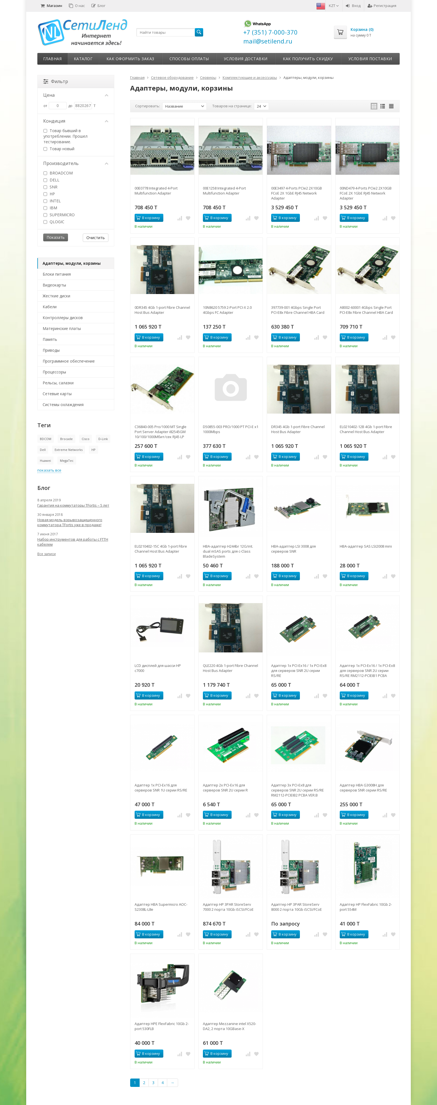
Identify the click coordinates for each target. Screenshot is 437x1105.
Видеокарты (54, 285)
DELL (51, 180)
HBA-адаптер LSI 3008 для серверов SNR (293, 549)
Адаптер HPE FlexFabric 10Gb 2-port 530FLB (162, 1026)
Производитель (75, 163)
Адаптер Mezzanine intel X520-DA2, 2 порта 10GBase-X (229, 1026)
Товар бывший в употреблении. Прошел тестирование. (65, 136)
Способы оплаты (189, 58)
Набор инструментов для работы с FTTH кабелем (72, 542)
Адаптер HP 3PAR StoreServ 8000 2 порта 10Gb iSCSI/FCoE (296, 907)
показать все (49, 470)
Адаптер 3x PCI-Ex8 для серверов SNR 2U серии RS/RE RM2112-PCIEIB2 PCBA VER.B (297, 790)
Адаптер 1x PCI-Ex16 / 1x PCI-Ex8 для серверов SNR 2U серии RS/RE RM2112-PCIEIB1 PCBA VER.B (367, 670)
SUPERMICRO (59, 214)
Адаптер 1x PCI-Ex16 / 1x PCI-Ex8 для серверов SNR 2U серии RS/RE (298, 670)
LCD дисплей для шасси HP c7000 (158, 668)
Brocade (66, 439)
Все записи (46, 554)
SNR (50, 187)
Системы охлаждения (63, 404)
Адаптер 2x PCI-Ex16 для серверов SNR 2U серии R (225, 788)
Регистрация (382, 5)
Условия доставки (246, 58)
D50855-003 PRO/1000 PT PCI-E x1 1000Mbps (230, 429)
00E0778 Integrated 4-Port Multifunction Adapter (156, 191)
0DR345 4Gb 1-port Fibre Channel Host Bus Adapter (162, 310)
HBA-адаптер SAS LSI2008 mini (366, 546)
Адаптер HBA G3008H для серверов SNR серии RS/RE (363, 788)
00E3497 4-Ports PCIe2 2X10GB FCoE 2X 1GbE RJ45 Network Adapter (296, 193)
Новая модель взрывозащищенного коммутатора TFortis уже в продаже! (69, 522)
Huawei (45, 460)
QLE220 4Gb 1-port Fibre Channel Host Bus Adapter (230, 668)
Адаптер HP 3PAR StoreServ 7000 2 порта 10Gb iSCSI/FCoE (228, 907)
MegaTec (67, 460)
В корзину (148, 217)
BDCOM (45, 439)
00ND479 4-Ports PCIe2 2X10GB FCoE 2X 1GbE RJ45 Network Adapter (366, 193)
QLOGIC (53, 221)
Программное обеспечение (69, 361)
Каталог (83, 58)
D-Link (103, 439)
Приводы (51, 350)
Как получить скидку (308, 58)
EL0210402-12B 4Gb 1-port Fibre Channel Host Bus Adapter (366, 429)
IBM (50, 207)
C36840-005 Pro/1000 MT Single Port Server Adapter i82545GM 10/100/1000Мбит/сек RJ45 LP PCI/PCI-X (160, 431)
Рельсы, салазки (58, 382)
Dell (43, 450)
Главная (52, 58)
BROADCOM (58, 173)
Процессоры (54, 372)
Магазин (51, 5)
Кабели (50, 306)
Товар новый (58, 148)
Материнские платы (62, 328)
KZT (334, 5)
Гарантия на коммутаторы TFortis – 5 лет (73, 505)
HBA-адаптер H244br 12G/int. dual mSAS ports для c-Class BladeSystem (228, 551)
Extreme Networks (68, 450)
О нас (77, 5)
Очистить (95, 237)
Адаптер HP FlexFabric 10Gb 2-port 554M (366, 907)
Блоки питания (57, 274)
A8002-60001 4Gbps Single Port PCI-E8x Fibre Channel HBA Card (366, 310)
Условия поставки (370, 58)
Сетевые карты (57, 393)
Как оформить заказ (130, 58)
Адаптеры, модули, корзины (72, 263)
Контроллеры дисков (63, 317)
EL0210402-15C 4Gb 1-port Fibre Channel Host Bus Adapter (161, 549)
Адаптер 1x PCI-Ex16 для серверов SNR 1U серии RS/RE (161, 788)
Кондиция (75, 121)
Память (50, 339)
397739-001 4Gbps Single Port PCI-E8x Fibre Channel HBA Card (297, 310)
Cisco (85, 439)
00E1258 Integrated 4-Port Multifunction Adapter (224, 191)
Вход (353, 5)
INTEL (52, 200)
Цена (75, 95)
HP (49, 193)
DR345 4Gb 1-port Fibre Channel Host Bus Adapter (298, 429)
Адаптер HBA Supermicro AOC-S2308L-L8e (161, 907)
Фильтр (55, 81)
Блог (98, 5)
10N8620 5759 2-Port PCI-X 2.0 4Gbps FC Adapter (227, 310)
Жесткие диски (56, 295)
